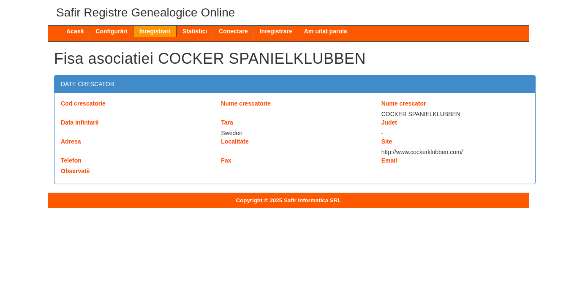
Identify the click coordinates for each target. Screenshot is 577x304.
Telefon (71, 160)
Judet (389, 122)
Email (389, 160)
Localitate (234, 141)
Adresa (71, 141)
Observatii (75, 171)
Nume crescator (403, 103)
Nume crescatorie (246, 103)
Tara (227, 122)
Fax (226, 160)
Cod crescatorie (83, 103)
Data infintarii (79, 122)
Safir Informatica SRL (312, 200)
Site (386, 141)
